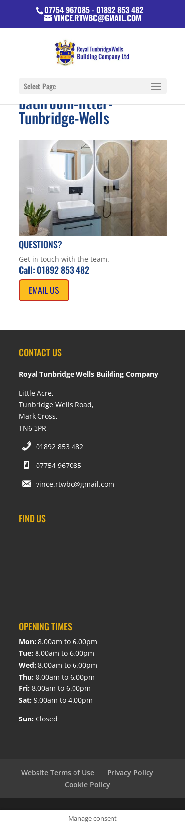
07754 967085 (58, 465)
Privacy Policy (130, 772)
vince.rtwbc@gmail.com (75, 484)
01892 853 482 (59, 446)
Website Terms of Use (57, 772)
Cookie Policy (87, 784)
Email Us (44, 290)
